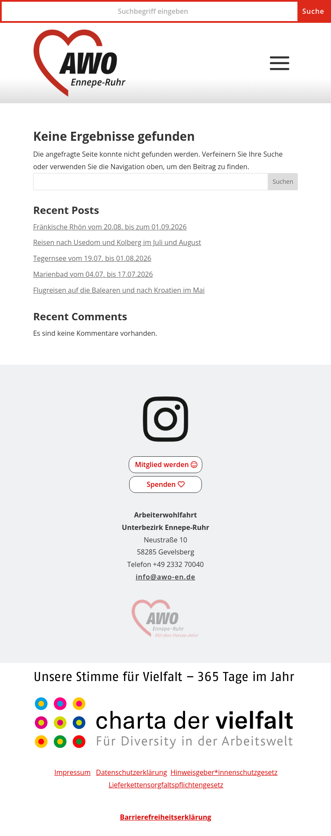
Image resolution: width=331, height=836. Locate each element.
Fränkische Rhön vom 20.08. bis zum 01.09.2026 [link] (110, 227)
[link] (79, 63)
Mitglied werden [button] (162, 464)
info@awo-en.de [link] (165, 577)
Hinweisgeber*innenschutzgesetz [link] (224, 772)
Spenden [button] (161, 484)
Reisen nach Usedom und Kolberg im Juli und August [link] (117, 242)
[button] (279, 63)
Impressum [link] (72, 772)
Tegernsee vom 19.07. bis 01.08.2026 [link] (92, 258)
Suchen (282, 181)
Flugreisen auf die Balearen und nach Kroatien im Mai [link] (119, 290)
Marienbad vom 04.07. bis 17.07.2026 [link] (93, 274)
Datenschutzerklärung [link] (131, 772)
